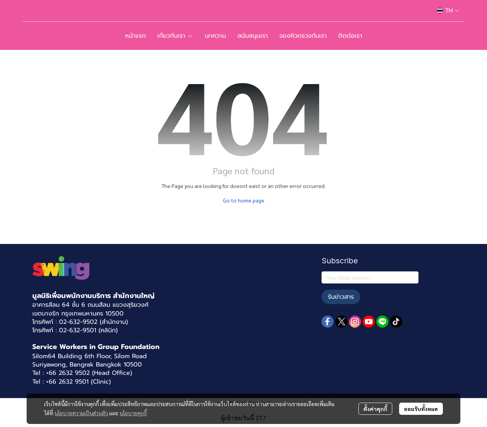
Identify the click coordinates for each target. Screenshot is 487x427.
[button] (448, 11)
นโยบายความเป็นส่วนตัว (81, 412)
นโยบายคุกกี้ (133, 412)
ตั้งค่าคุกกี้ (375, 408)
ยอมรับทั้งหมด (421, 408)
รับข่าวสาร (341, 296)
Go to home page (243, 200)
